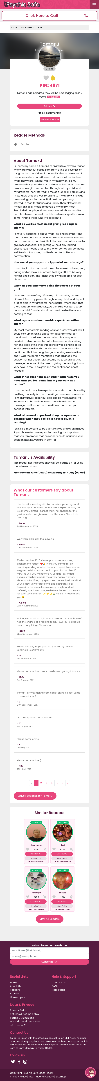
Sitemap (61, 1076)
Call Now (49, 106)
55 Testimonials (49, 113)
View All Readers (50, 919)
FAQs (55, 986)
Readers (15, 990)
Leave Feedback (50, 119)
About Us (15, 986)
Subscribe (49, 962)
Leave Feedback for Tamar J (35, 796)
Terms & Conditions (22, 1018)
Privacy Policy (18, 1010)
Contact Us (59, 982)
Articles (14, 993)
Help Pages (58, 990)
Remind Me (54, 97)
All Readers (26, 27)
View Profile (36, 858)
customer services (41, 1044)
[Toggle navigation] (94, 4)
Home (14, 27)
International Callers (41, 1076)
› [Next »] (67, 783)
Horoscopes (17, 997)
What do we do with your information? (25, 1023)
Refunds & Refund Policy (24, 1014)
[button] (49, 16)
